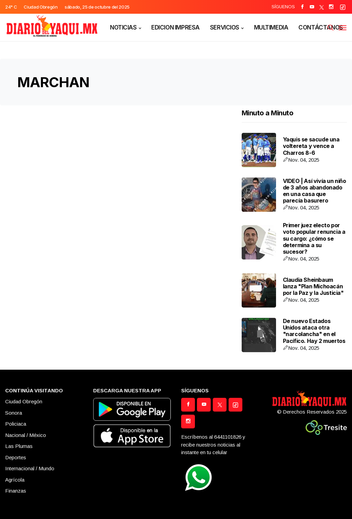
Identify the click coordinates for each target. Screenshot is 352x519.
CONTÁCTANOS (320, 27)
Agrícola (14, 480)
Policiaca (15, 424)
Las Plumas (19, 446)
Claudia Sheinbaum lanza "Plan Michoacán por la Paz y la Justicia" (313, 286)
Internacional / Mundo (29, 468)
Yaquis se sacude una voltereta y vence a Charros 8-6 (311, 146)
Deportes (15, 457)
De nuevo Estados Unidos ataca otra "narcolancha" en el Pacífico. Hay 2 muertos (314, 331)
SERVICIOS (224, 27)
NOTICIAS (123, 27)
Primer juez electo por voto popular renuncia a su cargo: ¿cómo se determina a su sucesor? (314, 238)
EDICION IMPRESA (175, 27)
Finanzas (15, 491)
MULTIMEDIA (271, 27)
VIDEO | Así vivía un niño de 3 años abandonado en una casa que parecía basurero (314, 190)
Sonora (13, 413)
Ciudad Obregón (23, 401)
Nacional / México (25, 435)
